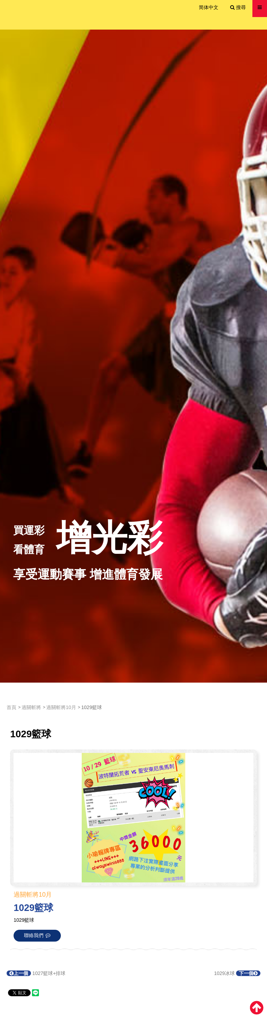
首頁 (11, 707)
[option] (133, 356)
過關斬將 (31, 707)
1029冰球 (237, 973)
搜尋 (238, 7)
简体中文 (208, 7)
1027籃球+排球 (36, 973)
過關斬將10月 (61, 707)
